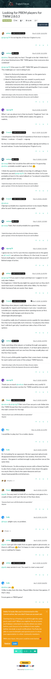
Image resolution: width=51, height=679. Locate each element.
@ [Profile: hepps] (4, 521)
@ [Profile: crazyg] (4, 163)
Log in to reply (42, 24)
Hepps (8, 400)
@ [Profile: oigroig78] (5, 37)
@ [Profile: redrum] (4, 203)
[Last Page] (35, 651)
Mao (7, 430)
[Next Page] (31, 651)
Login (15, 643)
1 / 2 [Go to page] (25, 651)
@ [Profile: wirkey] (4, 57)
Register (7, 643)
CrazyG (9, 132)
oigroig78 (9, 110)
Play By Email (7, 20)
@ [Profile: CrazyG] (7, 255)
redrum (8, 53)
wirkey (8, 33)
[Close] (47, 611)
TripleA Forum (22, 4)
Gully (8, 450)
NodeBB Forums (29, 669)
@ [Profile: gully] (3, 494)
